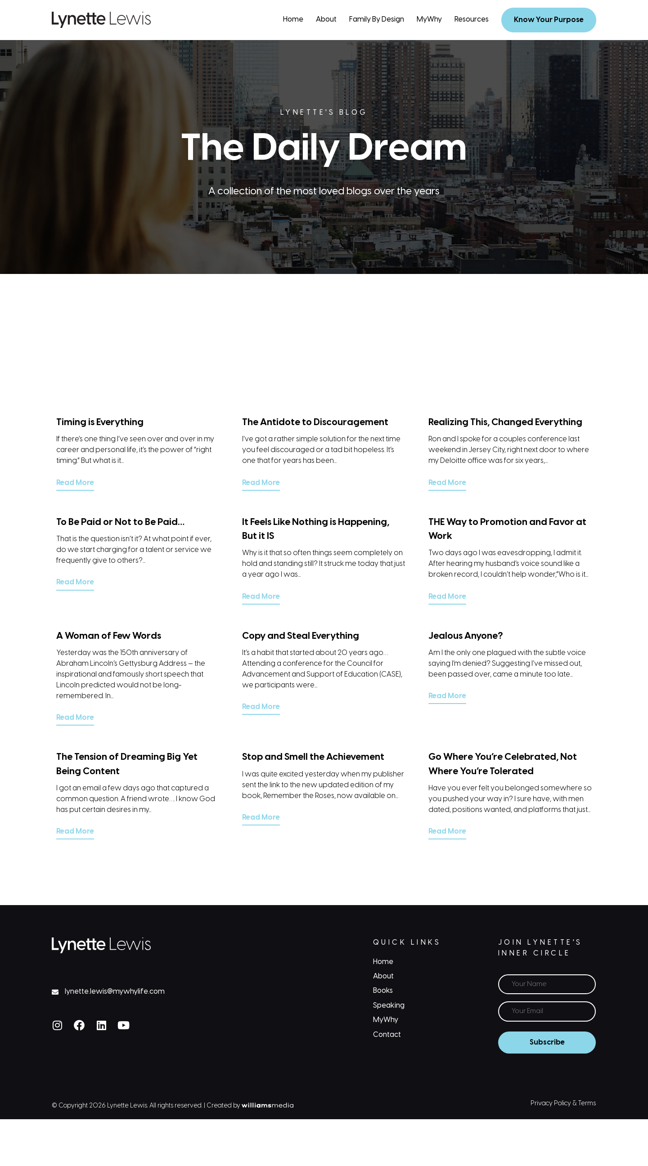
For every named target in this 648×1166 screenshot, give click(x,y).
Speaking (389, 1005)
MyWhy (429, 19)
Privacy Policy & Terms (563, 1103)
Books (383, 991)
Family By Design (376, 19)
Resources (471, 19)
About (326, 19)
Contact (387, 1035)
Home (293, 19)
